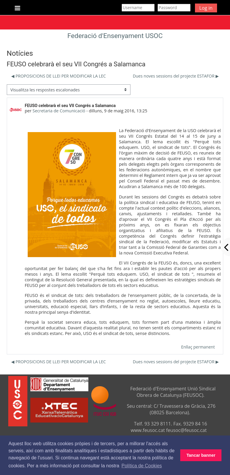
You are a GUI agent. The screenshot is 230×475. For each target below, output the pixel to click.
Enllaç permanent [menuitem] (198, 347)
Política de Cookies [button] (142, 465)
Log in (206, 8)
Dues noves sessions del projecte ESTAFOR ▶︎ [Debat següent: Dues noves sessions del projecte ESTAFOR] (176, 76)
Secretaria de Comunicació (59, 111)
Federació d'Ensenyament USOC (115, 36)
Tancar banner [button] (200, 455)
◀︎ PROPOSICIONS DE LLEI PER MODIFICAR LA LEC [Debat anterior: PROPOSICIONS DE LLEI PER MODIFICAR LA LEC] (58, 76)
